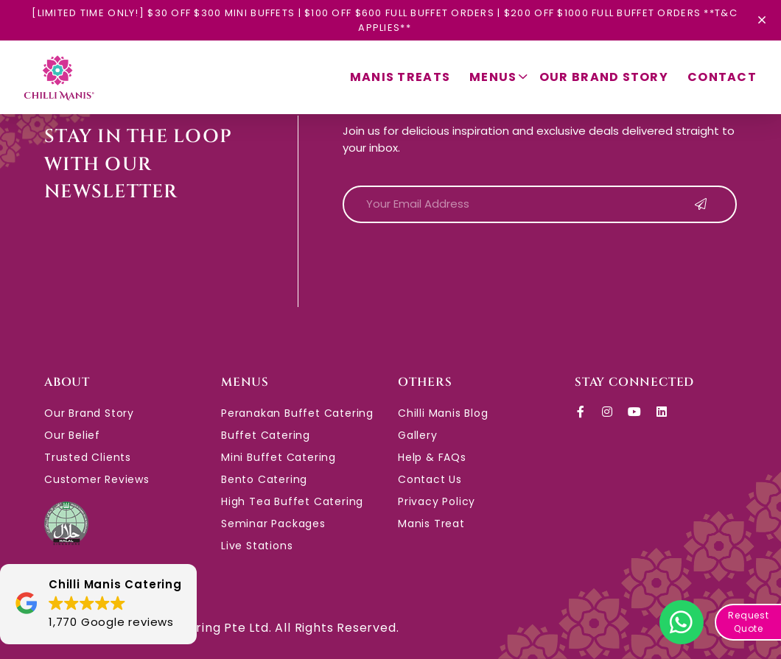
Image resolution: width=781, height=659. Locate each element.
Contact (722, 76)
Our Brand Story (603, 76)
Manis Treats (400, 76)
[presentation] (455, 263)
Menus (498, 77)
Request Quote (748, 622)
